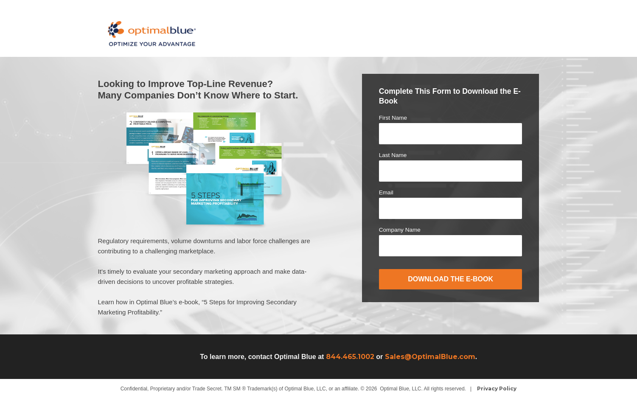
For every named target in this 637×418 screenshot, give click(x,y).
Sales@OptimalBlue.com (430, 357)
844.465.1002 (350, 357)
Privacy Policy (496, 388)
